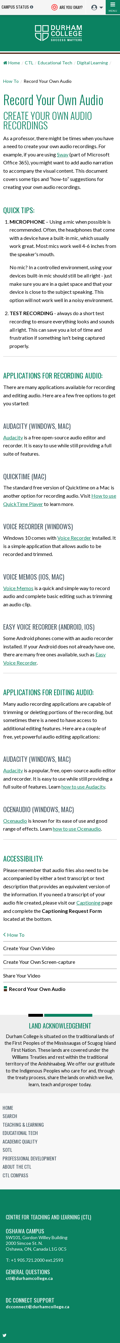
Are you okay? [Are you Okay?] (67, 7)
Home (8, 1107)
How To (11, 81)
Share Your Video (21, 975)
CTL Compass (15, 1175)
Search (10, 1115)
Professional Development (30, 1158)
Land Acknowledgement (60, 1025)
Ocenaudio (15, 821)
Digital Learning (92, 62)
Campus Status (15, 7)
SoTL (7, 1149)
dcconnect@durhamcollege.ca (37, 1306)
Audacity (13, 437)
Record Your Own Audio (37, 989)
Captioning (88, 902)
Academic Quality (20, 1141)
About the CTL (17, 1166)
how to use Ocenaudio (77, 829)
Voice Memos (18, 588)
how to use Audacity (83, 786)
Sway (62, 154)
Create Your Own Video (29, 948)
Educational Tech (55, 62)
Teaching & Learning (23, 1124)
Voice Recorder (74, 538)
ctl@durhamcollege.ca (29, 1278)
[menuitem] (95, 8)
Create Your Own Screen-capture (39, 962)
